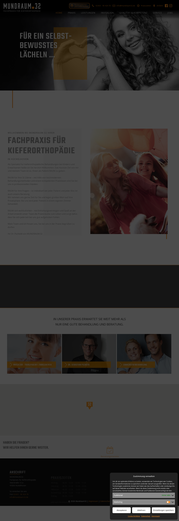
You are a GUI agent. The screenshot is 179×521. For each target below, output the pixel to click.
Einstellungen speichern (163, 510)
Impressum (156, 516)
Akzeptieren (122, 510)
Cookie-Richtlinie (134, 516)
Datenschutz (145, 516)
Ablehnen (141, 510)
